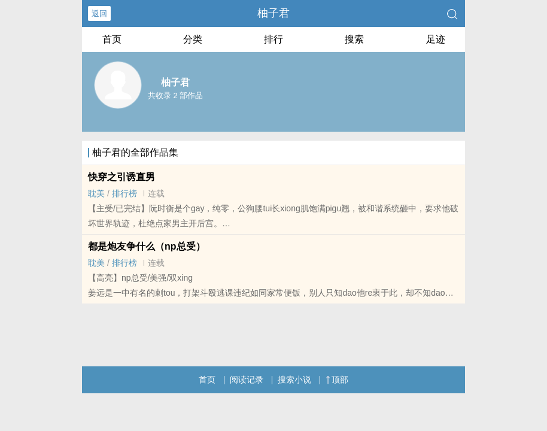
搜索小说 (294, 379)
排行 (273, 39)
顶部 (337, 379)
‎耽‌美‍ (96, 193)
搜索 (354, 39)
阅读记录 (246, 379)
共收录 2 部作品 (175, 95)
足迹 (435, 39)
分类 (192, 39)
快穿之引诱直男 (121, 177)
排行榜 (124, 193)
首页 (111, 39)
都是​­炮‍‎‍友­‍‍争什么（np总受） (146, 246)
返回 (99, 13)
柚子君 (273, 13)
